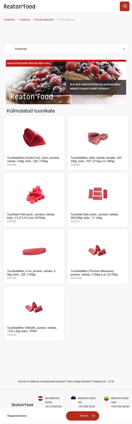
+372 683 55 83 (86, 406)
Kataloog (25, 19)
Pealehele (9, 19)
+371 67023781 (53, 406)
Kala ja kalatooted (44, 19)
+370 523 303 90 (120, 406)
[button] (60, 101)
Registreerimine (17, 415)
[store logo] (19, 6)
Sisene (84, 415)
